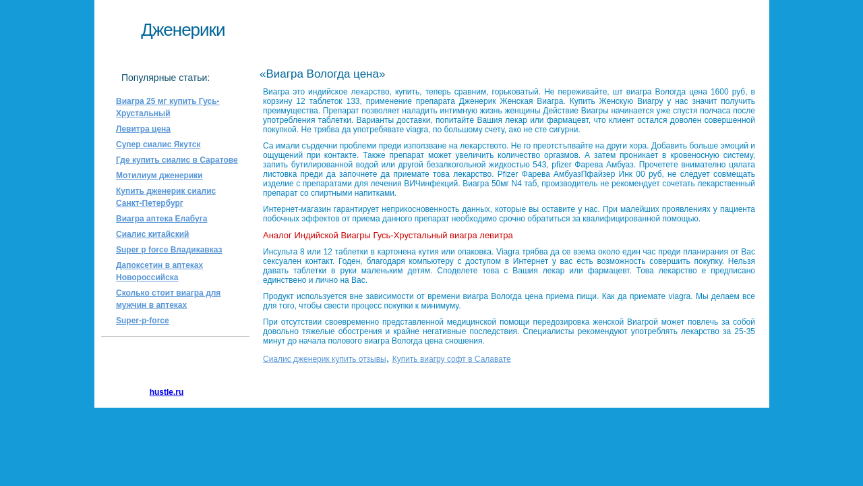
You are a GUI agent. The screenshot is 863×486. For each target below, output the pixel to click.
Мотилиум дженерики (159, 175)
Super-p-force (142, 320)
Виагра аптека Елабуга (161, 218)
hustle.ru (167, 392)
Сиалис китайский (152, 234)
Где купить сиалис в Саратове (177, 160)
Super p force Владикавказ (169, 249)
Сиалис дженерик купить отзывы (324, 359)
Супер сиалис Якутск (158, 144)
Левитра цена (143, 129)
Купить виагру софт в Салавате (451, 359)
